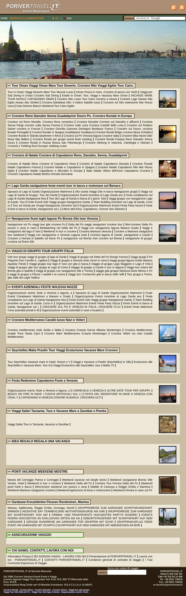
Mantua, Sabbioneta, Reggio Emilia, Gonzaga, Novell (41, 507)
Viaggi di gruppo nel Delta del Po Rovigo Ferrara (98, 256)
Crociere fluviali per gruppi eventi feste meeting (62, 139)
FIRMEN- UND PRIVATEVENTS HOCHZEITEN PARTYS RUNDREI (94, 514)
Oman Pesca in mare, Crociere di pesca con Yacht (107, 92)
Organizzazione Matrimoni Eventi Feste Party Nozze (111, 205)
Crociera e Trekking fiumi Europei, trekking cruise (37, 146)
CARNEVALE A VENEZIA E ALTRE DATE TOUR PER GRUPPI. (112, 390)
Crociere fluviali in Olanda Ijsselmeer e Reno (34, 135)
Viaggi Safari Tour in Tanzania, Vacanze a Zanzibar (38, 424)
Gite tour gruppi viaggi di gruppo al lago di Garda (37, 256)
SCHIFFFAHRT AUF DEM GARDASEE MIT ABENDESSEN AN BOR (98, 525)
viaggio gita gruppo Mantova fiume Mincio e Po (124, 270)
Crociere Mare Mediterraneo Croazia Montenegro (75, 333)
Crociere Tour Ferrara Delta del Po (116, 483)
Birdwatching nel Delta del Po (59, 227)
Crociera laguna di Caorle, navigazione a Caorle (120, 234)
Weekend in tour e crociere (59, 231)
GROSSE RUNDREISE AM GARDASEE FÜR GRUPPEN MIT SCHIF (69, 521)
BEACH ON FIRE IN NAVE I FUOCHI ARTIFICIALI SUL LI (44, 394)
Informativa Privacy (19, 556)
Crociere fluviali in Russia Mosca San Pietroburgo (50, 142)
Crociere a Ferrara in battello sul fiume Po (34, 238)
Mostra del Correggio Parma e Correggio (33, 479)
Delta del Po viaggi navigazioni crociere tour (95, 224)
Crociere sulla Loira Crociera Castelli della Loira (94, 125)
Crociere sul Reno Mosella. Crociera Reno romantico (40, 121)
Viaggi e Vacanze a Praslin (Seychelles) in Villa (102, 361)
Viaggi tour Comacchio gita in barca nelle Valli (96, 274)
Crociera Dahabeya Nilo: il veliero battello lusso (71, 102)
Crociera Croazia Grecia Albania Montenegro (93, 330)
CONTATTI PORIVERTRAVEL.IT (64, 559)
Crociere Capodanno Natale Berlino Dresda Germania (40, 174)
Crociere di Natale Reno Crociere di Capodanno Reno (42, 163)
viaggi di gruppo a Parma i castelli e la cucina (37, 274)
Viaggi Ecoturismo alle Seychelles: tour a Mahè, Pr (83, 365)
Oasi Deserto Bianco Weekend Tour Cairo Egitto (45, 105)
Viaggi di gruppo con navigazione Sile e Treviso (64, 270)
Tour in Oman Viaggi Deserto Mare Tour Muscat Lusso (40, 92)
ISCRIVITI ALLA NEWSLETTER (26, 18)
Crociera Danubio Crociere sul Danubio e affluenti (108, 121)
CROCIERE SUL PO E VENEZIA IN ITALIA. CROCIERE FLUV (81, 306)
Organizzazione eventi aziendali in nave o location (71, 310)
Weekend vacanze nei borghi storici (84, 479)
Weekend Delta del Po (78, 483)
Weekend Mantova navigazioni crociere (31, 490)
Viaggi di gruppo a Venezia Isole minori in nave (78, 260)
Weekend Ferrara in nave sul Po (132, 490)
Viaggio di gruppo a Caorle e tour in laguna (97, 267)
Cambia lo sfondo (15, 77)
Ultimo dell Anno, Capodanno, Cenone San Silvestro (94, 209)
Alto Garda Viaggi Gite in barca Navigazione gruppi (106, 191)
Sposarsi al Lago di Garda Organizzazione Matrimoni (40, 191)
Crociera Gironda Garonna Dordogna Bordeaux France (78, 128)
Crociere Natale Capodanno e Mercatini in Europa (50, 170)
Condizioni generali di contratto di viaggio (115, 559)
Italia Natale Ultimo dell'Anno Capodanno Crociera (118, 170)
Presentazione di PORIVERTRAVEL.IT (112, 556)
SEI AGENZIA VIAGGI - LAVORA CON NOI (60, 556)
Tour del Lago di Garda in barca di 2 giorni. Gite (78, 198)
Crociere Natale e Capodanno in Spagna (69, 167)
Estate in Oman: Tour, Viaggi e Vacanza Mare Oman (95, 95)
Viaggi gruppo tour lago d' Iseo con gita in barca (58, 263)
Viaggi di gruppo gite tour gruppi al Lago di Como (38, 267)
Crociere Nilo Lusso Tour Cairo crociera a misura (87, 99)
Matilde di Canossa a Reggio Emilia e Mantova (120, 486)
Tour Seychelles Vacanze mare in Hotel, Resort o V (39, 361)
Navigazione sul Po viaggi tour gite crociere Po (37, 224)
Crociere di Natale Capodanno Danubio (104, 163)
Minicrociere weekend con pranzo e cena (61, 486)
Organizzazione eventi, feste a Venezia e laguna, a (40, 292)
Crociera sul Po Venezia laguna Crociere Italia (91, 135)
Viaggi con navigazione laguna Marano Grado (110, 227)
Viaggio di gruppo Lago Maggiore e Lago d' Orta (121, 263)
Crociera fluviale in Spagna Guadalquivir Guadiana (63, 132)
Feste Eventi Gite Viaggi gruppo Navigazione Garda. (59, 202)
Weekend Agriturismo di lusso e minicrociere (84, 490)
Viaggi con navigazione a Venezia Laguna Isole (57, 234)
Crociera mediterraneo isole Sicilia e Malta (35, 330)
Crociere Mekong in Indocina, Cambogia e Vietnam (117, 142)
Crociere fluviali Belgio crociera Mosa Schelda (123, 132)
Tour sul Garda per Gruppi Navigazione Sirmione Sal (45, 205)
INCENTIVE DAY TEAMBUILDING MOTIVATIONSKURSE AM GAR (63, 511)
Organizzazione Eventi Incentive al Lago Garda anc (91, 195)
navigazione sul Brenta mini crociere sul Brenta (92, 238)
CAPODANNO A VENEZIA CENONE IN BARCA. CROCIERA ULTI (61, 397)
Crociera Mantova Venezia (95, 231)
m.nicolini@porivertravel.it (168, 584)
